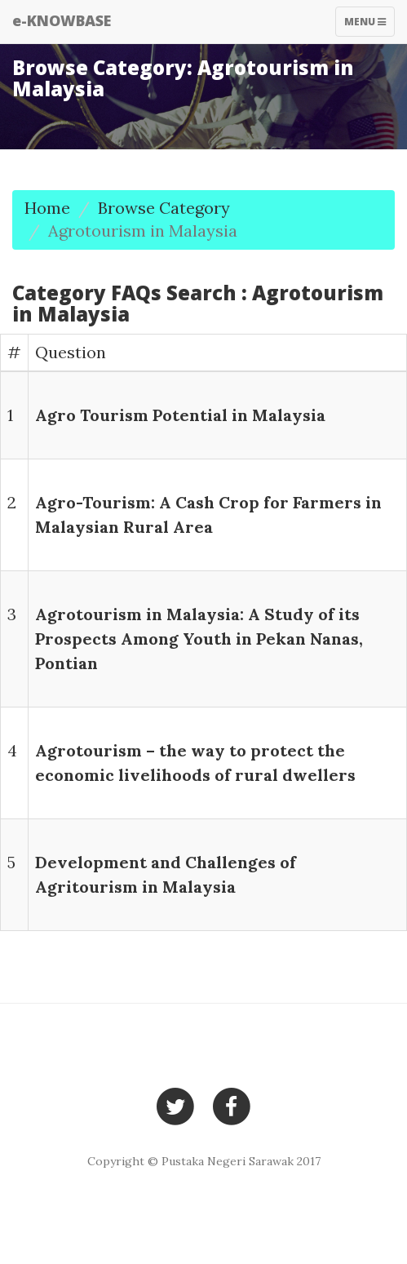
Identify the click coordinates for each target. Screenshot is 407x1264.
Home (47, 207)
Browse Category (164, 207)
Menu (369, 25)
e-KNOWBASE (61, 20)
